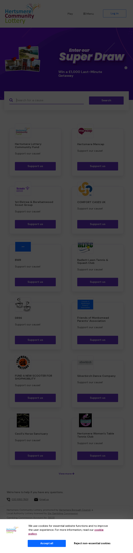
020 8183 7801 (20, 499)
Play (70, 14)
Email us (44, 499)
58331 (51, 517)
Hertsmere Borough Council (74, 509)
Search (106, 100)
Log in (115, 13)
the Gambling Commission (63, 513)
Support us (35, 166)
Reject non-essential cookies (92, 543)
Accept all (46, 543)
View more (66, 473)
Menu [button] (88, 14)
